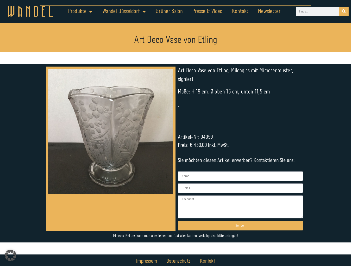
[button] (10, 255)
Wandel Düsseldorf (124, 11)
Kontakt (240, 11)
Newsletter (269, 11)
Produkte (80, 11)
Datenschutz (178, 250)
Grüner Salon (169, 11)
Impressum (146, 250)
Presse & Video (207, 11)
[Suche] (344, 11)
